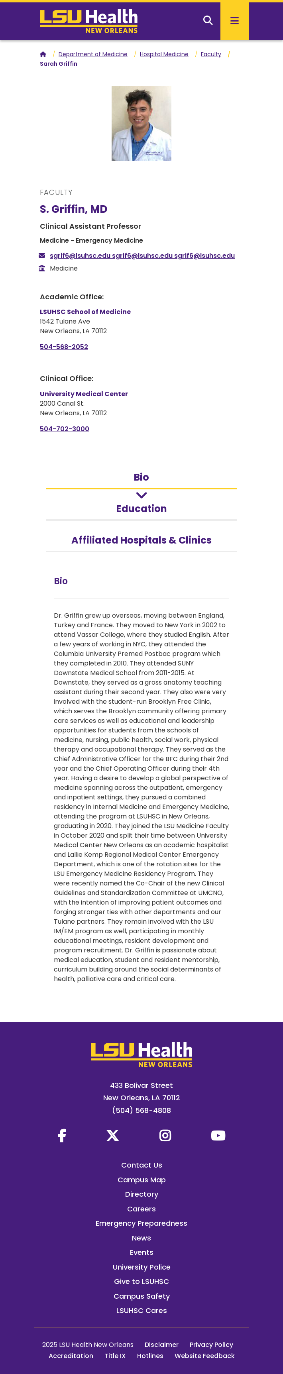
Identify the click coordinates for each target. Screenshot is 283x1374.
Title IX (115, 1355)
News (141, 1238)
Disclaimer (162, 1344)
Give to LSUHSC (141, 1281)
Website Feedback (205, 1355)
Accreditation (71, 1355)
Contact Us (141, 1165)
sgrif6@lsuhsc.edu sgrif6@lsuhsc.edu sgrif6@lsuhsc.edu (142, 255)
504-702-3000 (64, 429)
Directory (141, 1194)
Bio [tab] (141, 477)
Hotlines (150, 1355)
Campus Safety (142, 1296)
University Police (142, 1267)
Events (141, 1252)
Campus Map (142, 1180)
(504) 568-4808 (141, 1110)
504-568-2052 (64, 346)
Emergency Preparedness (141, 1223)
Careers (141, 1209)
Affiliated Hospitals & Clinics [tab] (141, 540)
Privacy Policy (211, 1344)
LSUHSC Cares (141, 1310)
